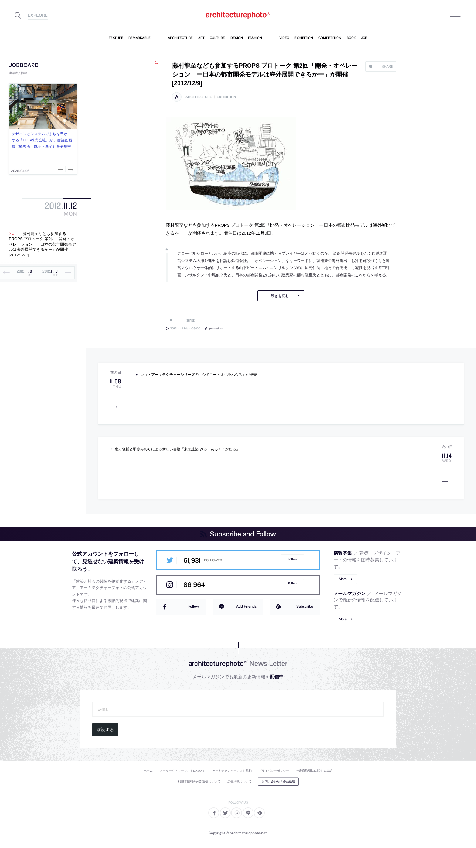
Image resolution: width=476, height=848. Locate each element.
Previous (61, 169)
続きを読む (280, 296)
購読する (105, 729)
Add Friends (246, 606)
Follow (292, 559)
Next (70, 169)
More (343, 579)
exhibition (226, 97)
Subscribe (304, 606)
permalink (216, 328)
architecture (198, 97)
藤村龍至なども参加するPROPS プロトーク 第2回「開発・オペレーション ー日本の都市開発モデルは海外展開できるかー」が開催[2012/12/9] (42, 244)
